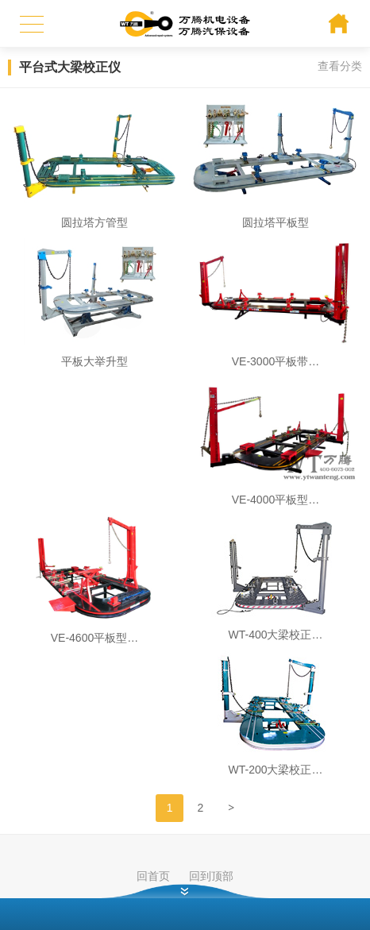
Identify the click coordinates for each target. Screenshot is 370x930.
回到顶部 (211, 876)
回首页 (153, 876)
